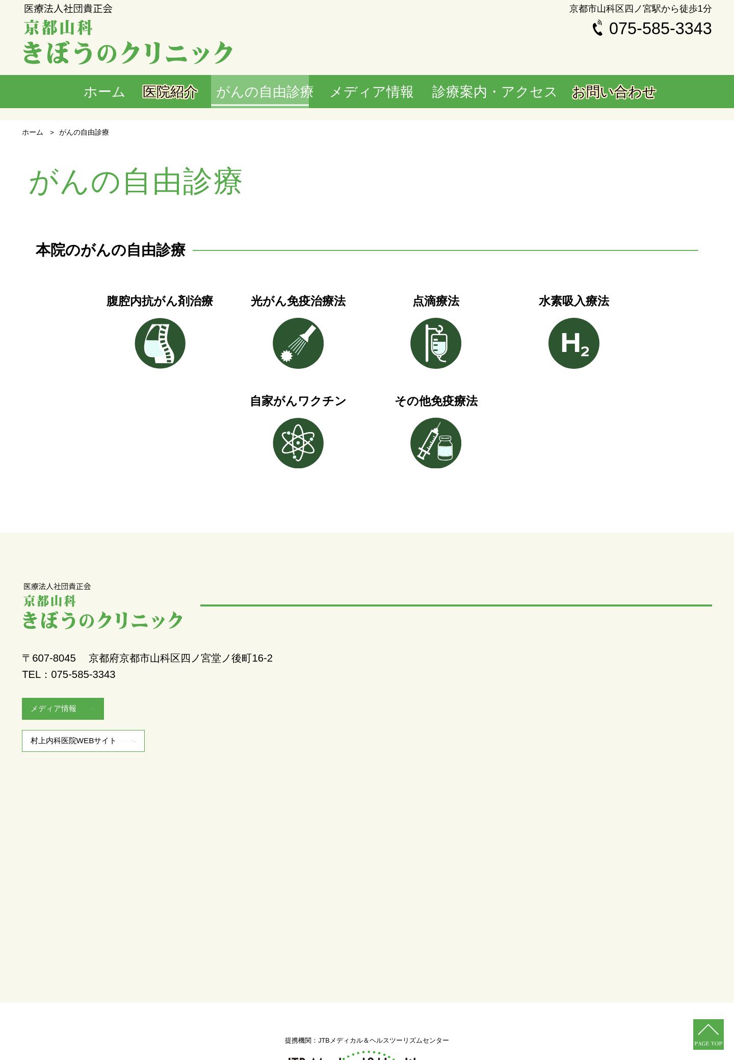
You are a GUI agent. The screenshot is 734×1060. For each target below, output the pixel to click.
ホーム (112, 92)
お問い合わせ (611, 92)
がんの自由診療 (289, 92)
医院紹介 (193, 92)
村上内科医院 (90, 780)
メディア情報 (391, 92)
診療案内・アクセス (501, 92)
